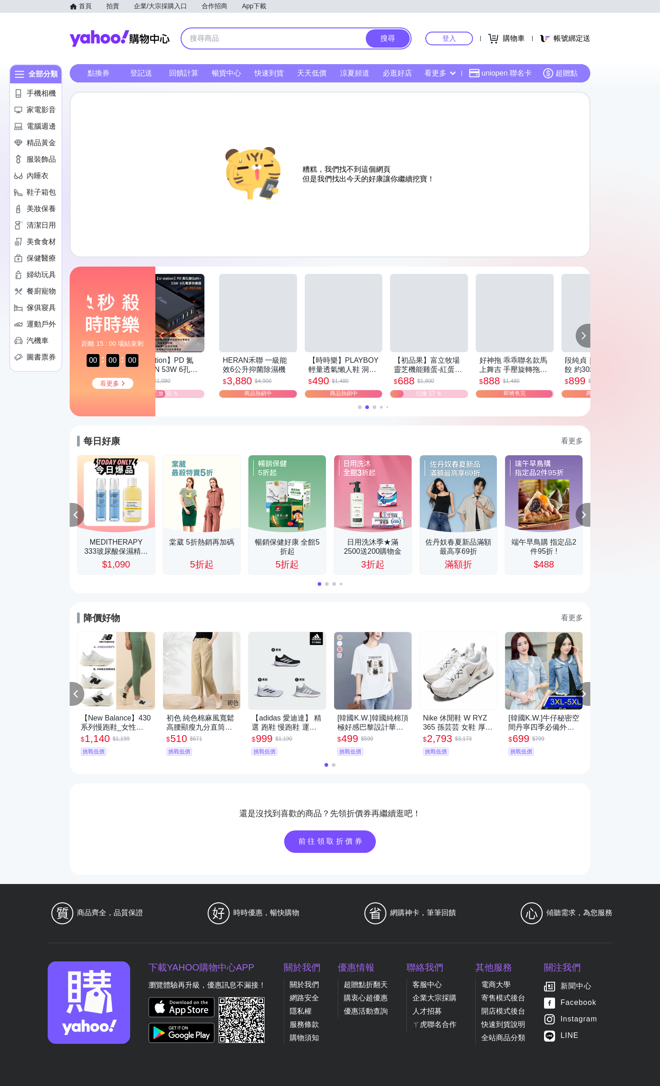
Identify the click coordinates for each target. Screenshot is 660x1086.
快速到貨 (269, 73)
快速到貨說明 (503, 1024)
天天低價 (311, 73)
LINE (570, 1035)
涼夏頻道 (354, 73)
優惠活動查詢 (366, 1011)
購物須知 (304, 1038)
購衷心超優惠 (366, 998)
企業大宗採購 (434, 998)
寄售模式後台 (503, 998)
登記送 (141, 73)
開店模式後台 (503, 1011)
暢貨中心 (226, 73)
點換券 (99, 73)
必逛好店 (397, 73)
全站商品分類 (503, 1038)
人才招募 (427, 1011)
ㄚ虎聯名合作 (434, 1024)
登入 (449, 38)
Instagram (579, 1019)
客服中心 (427, 984)
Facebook (578, 1002)
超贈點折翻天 (366, 984)
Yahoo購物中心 (120, 38)
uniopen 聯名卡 (500, 73)
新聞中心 (576, 986)
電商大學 (496, 984)
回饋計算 (183, 73)
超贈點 (560, 73)
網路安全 (304, 998)
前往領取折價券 (331, 841)
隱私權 (301, 1011)
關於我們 (304, 984)
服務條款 (304, 1024)
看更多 (440, 73)
